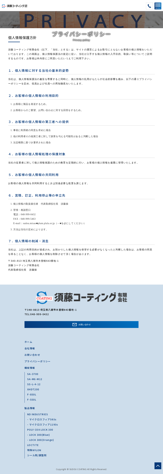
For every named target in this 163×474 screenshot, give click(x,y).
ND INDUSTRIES (37, 414)
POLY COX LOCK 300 (40, 429)
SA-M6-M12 (34, 379)
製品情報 (30, 408)
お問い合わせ (84, 324)
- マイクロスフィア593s (41, 419)
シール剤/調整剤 (37, 455)
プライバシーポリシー (38, 361)
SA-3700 (32, 374)
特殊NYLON (34, 450)
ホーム (28, 342)
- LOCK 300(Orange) (40, 440)
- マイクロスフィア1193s (42, 424)
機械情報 (30, 367)
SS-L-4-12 (34, 384)
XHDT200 (33, 389)
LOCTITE (33, 445)
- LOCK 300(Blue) (38, 434)
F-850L (31, 394)
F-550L (31, 399)
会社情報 (30, 348)
